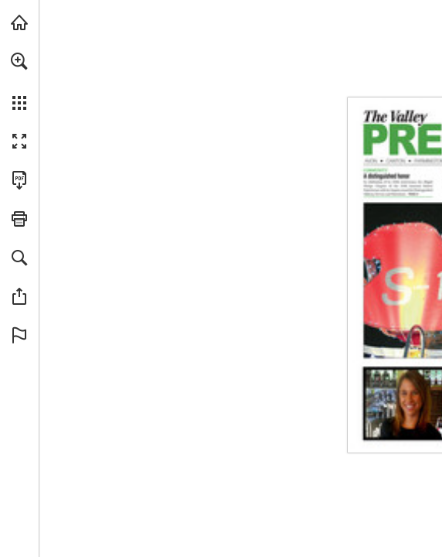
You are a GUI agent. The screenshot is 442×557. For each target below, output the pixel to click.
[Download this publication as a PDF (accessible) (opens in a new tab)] (19, 180)
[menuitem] (19, 81)
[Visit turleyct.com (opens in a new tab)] (19, 22)
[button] (19, 61)
